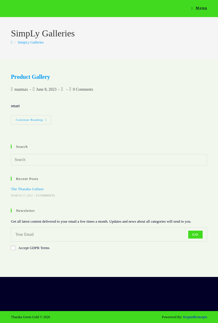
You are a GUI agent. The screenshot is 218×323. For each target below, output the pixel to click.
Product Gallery (30, 77)
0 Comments (83, 89)
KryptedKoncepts (195, 317)
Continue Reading (33, 121)
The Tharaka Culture (27, 189)
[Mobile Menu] (199, 8)
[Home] (11, 42)
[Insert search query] (109, 159)
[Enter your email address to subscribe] (109, 234)
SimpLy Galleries (31, 42)
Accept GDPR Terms (30, 248)
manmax (21, 89)
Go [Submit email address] (195, 235)
